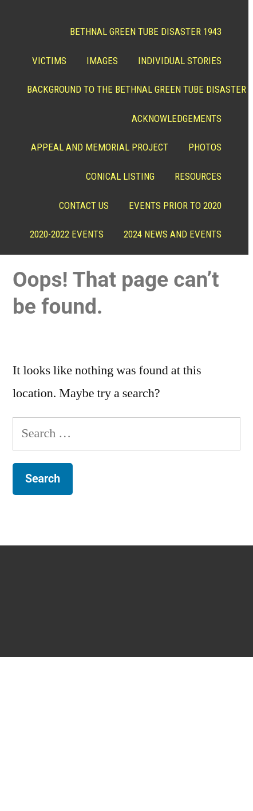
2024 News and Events (170, 263)
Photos (202, 147)
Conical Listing (117, 176)
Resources (195, 176)
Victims (46, 60)
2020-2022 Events (182, 234)
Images (99, 60)
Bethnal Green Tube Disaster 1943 (143, 31)
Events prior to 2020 (172, 205)
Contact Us (81, 205)
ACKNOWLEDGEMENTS (174, 118)
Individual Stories (177, 60)
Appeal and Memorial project (96, 147)
